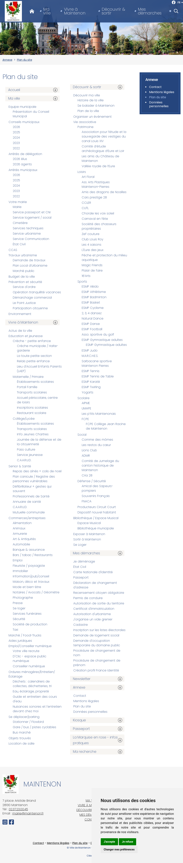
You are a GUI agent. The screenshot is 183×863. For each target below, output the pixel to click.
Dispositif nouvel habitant (97, 512)
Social (82, 434)
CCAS (13, 250)
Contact (79, 696)
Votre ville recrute (26, 651)
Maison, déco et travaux (31, 581)
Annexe (7, 60)
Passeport (81, 577)
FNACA (86, 501)
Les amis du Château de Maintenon (100, 158)
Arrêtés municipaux (23, 170)
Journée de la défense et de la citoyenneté (39, 441)
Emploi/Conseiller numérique (30, 646)
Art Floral (88, 177)
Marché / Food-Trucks (25, 635)
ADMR (86, 455)
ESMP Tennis (90, 371)
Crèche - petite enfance (32, 341)
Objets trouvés (20, 738)
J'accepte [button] (109, 841)
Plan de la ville (88, 111)
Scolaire (84, 398)
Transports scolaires (32, 392)
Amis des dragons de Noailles (104, 192)
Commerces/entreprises (27, 518)
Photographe (23, 597)
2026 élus (20, 159)
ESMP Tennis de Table (98, 376)
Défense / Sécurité (92, 481)
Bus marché (22, 732)
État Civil (19, 244)
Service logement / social (32, 217)
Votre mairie (18, 202)
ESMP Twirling (91, 387)
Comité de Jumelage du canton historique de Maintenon (100, 465)
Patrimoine (85, 127)
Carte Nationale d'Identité (93, 572)
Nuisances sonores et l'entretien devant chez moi (37, 708)
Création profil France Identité (96, 670)
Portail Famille (27, 387)
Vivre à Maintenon (75, 11)
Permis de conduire (88, 598)
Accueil (14, 89)
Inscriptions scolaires (32, 407)
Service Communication (31, 239)
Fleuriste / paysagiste (29, 565)
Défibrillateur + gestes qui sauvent (32, 488)
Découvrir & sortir (113, 11)
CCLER (86, 203)
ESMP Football (92, 329)
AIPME (86, 403)
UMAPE (86, 408)
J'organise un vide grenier (92, 619)
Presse (18, 603)
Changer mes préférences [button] (119, 849)
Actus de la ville (20, 330)
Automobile (21, 544)
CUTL (85, 208)
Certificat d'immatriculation (93, 608)
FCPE (85, 419)
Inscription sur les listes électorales (99, 630)
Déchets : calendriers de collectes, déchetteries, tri (32, 683)
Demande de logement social (96, 635)
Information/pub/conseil (31, 576)
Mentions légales (86, 701)
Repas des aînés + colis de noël (37, 471)
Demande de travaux (29, 260)
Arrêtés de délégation (25, 154)
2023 (16, 143)
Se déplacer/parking (24, 717)
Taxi (15, 629)
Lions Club (89, 450)
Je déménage (84, 561)
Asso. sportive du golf (98, 334)
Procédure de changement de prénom (96, 662)
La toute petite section (34, 356)
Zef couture (90, 234)
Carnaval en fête (95, 219)
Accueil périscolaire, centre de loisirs (37, 400)
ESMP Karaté (91, 382)
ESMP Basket (91, 302)
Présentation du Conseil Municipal (31, 113)
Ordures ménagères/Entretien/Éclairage (32, 674)
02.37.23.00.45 (18, 809)
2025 (16, 132)
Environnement (20, 314)
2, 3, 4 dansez (91, 313)
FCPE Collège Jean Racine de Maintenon (106, 426)
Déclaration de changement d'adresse (95, 585)
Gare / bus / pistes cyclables (34, 727)
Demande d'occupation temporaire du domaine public (96, 642)
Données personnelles (90, 712)
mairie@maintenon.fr (28, 813)
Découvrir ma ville (86, 95)
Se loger (19, 608)
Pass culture (26, 449)
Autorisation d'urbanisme (92, 614)
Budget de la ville (22, 276)
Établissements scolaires (35, 382)
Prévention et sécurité (25, 282)
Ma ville (47, 11)
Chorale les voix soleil (98, 213)
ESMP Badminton (94, 297)
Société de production (30, 624)
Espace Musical (89, 523)
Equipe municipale (22, 107)
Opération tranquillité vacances (37, 292)
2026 (16, 127)
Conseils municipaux (24, 122)
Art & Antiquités (24, 539)
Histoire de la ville (91, 100)
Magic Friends (92, 265)
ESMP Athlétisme (94, 292)
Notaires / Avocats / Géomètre (36, 592)
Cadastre (80, 624)
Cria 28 (87, 475)
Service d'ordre (24, 287)
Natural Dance (92, 318)
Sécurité (19, 619)
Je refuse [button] (127, 841)
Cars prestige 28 (94, 197)
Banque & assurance (29, 549)
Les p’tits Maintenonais (99, 414)
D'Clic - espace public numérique (29, 658)
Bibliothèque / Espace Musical (95, 518)
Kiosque (79, 720)
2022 (16, 148)
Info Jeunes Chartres (33, 434)
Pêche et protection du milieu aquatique (104, 257)
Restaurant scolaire (31, 413)
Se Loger (79, 545)
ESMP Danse (91, 324)
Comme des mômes (97, 439)
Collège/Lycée (24, 418)
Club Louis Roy (92, 239)
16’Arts (86, 276)
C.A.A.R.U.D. (24, 460)
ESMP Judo (89, 350)
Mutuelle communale (29, 512)
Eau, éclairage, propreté (31, 691)
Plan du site (24, 60)
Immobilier (20, 571)
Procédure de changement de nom (96, 652)
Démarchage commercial (32, 297)
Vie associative (84, 122)
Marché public (23, 271)
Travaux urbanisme (23, 255)
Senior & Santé (20, 466)
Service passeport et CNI (31, 212)
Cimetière (20, 223)
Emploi (17, 560)
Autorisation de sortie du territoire (98, 603)
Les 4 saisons (91, 244)
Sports (82, 281)
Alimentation (22, 523)
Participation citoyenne (30, 308)
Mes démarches (149, 11)
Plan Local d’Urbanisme (30, 265)
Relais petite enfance (33, 361)
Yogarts (87, 392)
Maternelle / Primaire (28, 377)
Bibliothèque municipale (96, 528)
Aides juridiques (20, 640)
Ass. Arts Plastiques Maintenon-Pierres (96, 184)
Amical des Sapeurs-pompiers (97, 488)
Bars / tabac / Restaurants (33, 555)
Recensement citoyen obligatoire (98, 593)
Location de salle (21, 743)
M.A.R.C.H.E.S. (90, 356)
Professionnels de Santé (31, 496)
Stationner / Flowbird (28, 722)
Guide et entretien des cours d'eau (35, 698)
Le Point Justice (24, 303)
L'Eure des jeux (92, 250)
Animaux (19, 528)
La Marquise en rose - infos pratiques (95, 740)
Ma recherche (84, 751)
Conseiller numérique (29, 666)
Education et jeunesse (26, 336)
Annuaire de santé (27, 501)
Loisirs (82, 172)
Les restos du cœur (96, 445)
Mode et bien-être (27, 587)
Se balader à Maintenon (96, 105)
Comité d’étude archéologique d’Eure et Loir (103, 148)
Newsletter (81, 678)
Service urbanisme (27, 233)
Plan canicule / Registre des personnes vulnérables (34, 478)
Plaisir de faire (92, 270)
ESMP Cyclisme (93, 308)
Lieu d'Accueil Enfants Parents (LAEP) (39, 368)
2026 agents (22, 164)
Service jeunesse (30, 455)
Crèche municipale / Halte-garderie (37, 348)
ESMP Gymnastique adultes (102, 340)
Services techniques (28, 228)
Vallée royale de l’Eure (98, 166)
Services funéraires (27, 613)
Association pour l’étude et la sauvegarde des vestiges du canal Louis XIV (104, 136)
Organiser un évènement (92, 116)
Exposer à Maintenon (89, 534)
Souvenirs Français (96, 496)
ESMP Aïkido (90, 286)
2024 (16, 137)
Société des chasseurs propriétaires (99, 226)
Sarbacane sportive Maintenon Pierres (97, 363)
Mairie (17, 207)
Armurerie (20, 533)
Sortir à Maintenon (87, 539)
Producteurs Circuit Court (97, 507)
